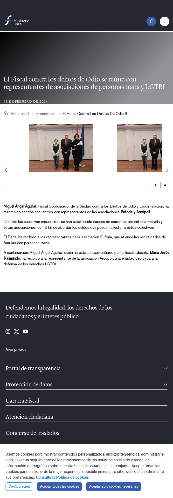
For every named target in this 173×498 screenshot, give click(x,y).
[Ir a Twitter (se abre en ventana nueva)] (16, 332)
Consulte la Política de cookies (62, 477)
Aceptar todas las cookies (59, 486)
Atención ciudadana (29, 417)
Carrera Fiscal (22, 401)
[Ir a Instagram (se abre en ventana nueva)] (8, 332)
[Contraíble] (165, 368)
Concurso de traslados (32, 433)
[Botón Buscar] (151, 21)
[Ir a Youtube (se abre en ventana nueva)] (25, 332)
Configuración (19, 486)
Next (167, 169)
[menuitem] (16, 349)
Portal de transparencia (33, 369)
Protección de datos (29, 385)
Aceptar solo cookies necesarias (113, 486)
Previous (6, 169)
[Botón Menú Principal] (164, 21)
